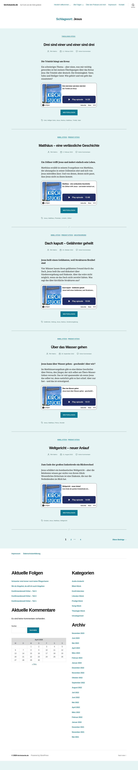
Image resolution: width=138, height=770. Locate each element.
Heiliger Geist (52, 121)
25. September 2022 (67, 363)
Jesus (59, 121)
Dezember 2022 (79, 677)
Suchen (14, 635)
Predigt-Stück (75, 138)
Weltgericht (65, 530)
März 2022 (76, 721)
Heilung (54, 331)
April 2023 (76, 657)
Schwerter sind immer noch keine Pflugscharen (33, 590)
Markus (64, 121)
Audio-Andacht (79, 590)
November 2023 (79, 642)
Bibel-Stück (62, 138)
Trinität (76, 121)
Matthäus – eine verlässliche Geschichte (69, 149)
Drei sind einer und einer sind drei (69, 44)
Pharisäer (58, 226)
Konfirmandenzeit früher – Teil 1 (26, 610)
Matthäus (70, 121)
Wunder (63, 432)
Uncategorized (82, 244)
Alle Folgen (77, 5)
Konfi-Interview (79, 600)
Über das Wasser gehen (69, 355)
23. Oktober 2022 (67, 259)
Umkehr (65, 226)
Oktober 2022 (78, 687)
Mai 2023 (76, 652)
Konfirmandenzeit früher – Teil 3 (26, 600)
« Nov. (34, 673)
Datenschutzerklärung (37, 562)
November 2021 (79, 741)
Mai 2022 (76, 711)
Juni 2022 (76, 706)
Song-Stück (77, 615)
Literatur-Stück (79, 605)
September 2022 (79, 692)
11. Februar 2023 (67, 52)
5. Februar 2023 (67, 160)
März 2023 (76, 662)
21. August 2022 (67, 464)
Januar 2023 (77, 672)
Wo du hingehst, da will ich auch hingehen (31, 595)
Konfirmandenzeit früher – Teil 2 (26, 605)
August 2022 (78, 696)
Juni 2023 (76, 647)
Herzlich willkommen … (62, 5)
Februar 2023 (78, 667)
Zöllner (70, 226)
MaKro (54, 52)
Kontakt (121, 5)
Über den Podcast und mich (96, 5)
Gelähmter (47, 331)
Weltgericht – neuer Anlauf (69, 457)
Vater (81, 121)
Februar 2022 (78, 726)
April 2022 (76, 716)
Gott (45, 121)
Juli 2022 (76, 701)
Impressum (112, 5)
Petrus (57, 432)
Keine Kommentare (85, 52)
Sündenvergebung (74, 331)
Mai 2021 (76, 746)
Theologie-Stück (69, 37)
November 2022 (79, 682)
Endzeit (46, 530)
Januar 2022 (77, 731)
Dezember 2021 (79, 736)
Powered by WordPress (41, 764)
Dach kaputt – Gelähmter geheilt (69, 251)
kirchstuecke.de (12, 5)
